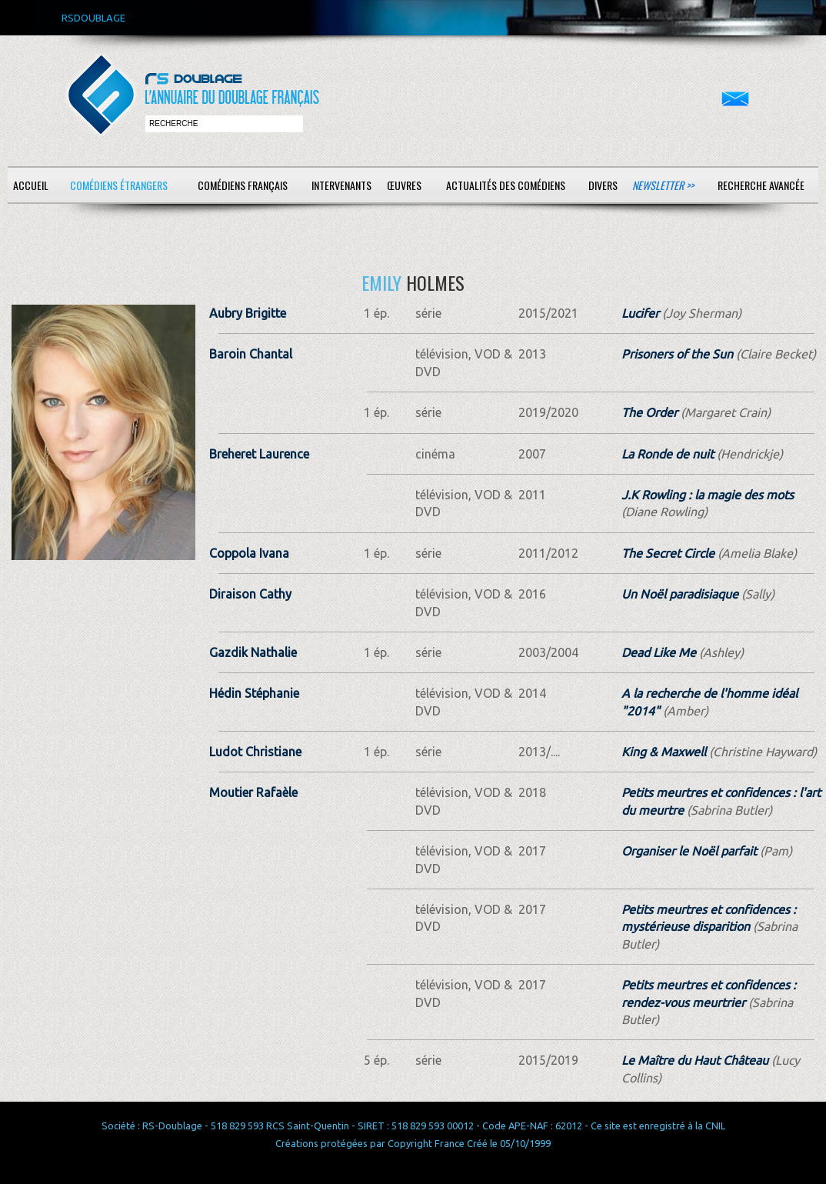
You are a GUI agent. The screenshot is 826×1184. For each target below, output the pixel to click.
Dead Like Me (658, 652)
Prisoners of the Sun (677, 354)
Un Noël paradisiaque (679, 594)
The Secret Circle (667, 553)
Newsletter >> (663, 185)
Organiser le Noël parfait (689, 851)
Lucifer (640, 313)
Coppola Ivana (249, 553)
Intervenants (341, 185)
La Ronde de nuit (667, 454)
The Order (649, 412)
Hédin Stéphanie (254, 693)
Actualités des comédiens (505, 185)
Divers (603, 185)
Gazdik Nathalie (253, 652)
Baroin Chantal (250, 354)
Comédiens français (243, 185)
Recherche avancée (761, 185)
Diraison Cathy (250, 594)
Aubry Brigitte (247, 313)
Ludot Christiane (255, 752)
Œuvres (404, 185)
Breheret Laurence (259, 454)
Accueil (30, 185)
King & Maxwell (663, 752)
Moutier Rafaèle (253, 792)
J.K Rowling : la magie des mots (707, 495)
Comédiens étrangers (119, 185)
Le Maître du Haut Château (694, 1060)
